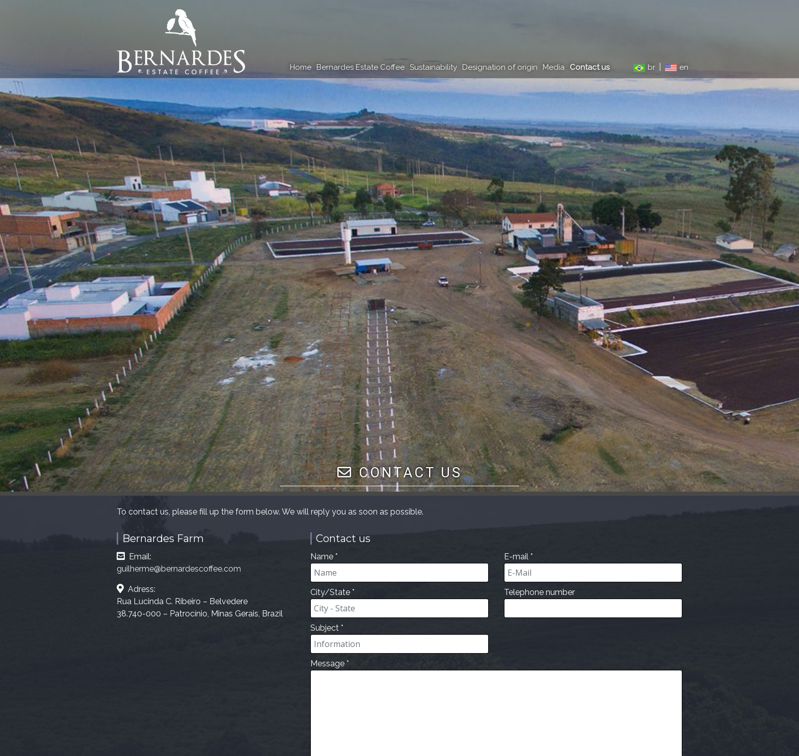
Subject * (399, 638)
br (645, 67)
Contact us (589, 66)
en (676, 67)
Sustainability (433, 66)
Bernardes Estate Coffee (360, 66)
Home (300, 66)
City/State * (399, 602)
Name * (399, 567)
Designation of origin (500, 66)
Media (554, 66)
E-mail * (593, 567)
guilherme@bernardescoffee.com (179, 569)
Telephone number (593, 602)
